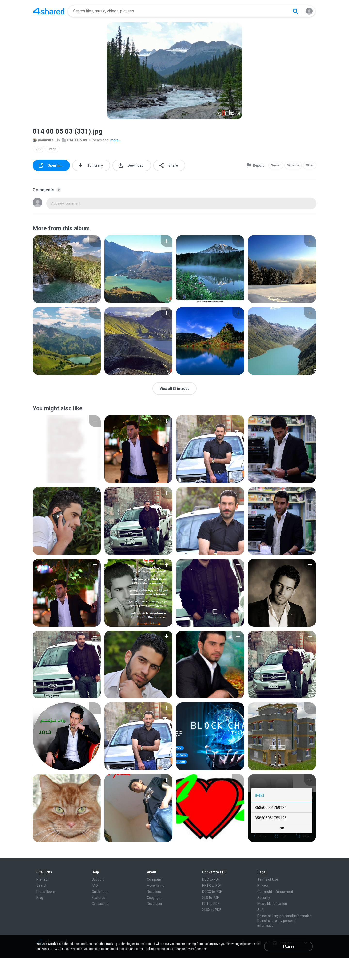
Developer (154, 904)
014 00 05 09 (74, 140)
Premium (43, 879)
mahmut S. (44, 140)
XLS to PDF (210, 898)
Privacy (263, 885)
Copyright (154, 898)
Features (98, 898)
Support (98, 879)
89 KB (52, 149)
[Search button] (295, 11)
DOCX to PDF (212, 891)
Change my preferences (190, 948)
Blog (39, 898)
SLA (260, 910)
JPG (38, 149)
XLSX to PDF (211, 910)
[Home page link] (48, 11)
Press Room (45, 891)
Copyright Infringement (275, 891)
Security (263, 898)
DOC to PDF (211, 879)
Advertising (155, 885)
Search (41, 885)
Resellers (154, 891)
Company (154, 879)
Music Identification (272, 904)
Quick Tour (100, 891)
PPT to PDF (210, 904)
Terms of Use (267, 879)
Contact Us (100, 904)
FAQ (95, 885)
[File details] (67, 269)
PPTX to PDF (212, 885)
